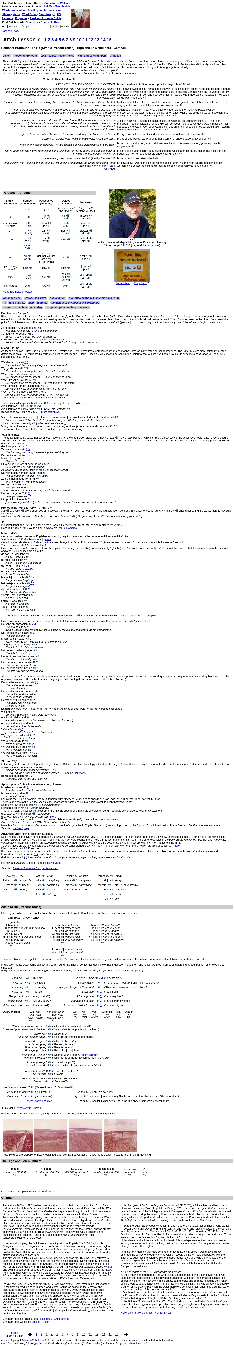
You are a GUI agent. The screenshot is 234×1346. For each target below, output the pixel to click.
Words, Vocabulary (14, 10)
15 (109, 39)
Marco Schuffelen (34, 1340)
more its (42, 302)
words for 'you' (12, 298)
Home (14, 1333)
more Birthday (90, 1054)
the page (21, 828)
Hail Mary (79, 773)
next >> (38, 1108)
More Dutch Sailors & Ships (137, 1312)
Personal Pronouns (26, 55)
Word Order (29, 14)
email (4, 1340)
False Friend (123, 283)
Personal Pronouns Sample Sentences (35, 868)
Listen (6, 55)
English (36, 1321)
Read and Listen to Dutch (45, 18)
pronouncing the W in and (94, 298)
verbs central (24, 1108)
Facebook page (11, 31)
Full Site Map (52, 6)
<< (2, 1191)
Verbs (16, 14)
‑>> (50, 732)
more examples (50, 412)
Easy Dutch (140, 283)
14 (103, 39)
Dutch (46, 1321)
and (57, 298)
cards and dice (43, 1101)
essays (195, 1307)
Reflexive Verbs (52, 862)
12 (91, 39)
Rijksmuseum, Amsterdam (54, 1318)
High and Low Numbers (92, 55)
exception (15, 307)
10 (79, 39)
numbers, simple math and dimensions (29, 1191)
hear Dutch (136, 1343)
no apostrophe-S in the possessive (67, 307)
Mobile (66, 6)
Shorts (6, 14)
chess (30, 1101)
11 (85, 39)
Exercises (45, 14)
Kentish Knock (163, 1312)
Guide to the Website (57, 3)
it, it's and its (17, 302)
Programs (21, 18)
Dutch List (32, 22)
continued (109, 168)
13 (97, 39)
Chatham (115, 55)
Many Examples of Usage (17, 291)
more (48, 539)
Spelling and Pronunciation (45, 10)
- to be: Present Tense (57, 55)
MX (59, 14)
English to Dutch (51, 22)
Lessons (7, 18)
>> (94, 959)
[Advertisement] (60, 179)
